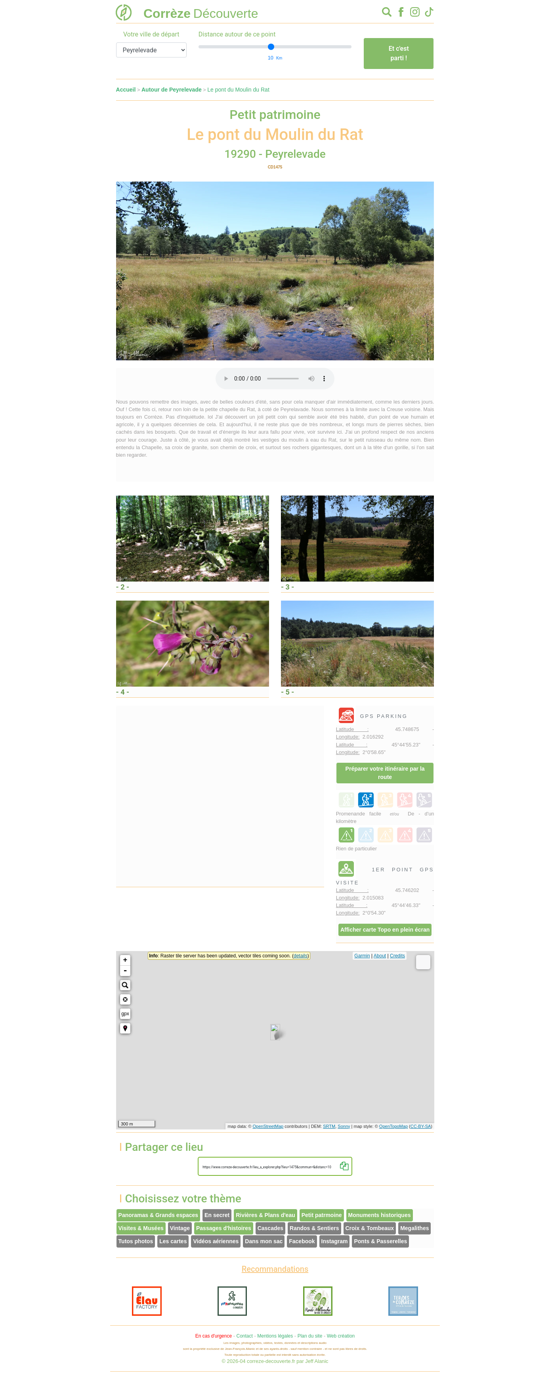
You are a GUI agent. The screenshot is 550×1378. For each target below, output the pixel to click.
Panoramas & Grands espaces (158, 1215)
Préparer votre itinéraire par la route (385, 773)
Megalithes (414, 1228)
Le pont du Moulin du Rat (238, 89)
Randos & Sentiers (314, 1228)
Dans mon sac (264, 1241)
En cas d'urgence (213, 1336)
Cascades (270, 1228)
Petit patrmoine (322, 1215)
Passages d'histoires (223, 1228)
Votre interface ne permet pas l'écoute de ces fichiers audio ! (275, 378)
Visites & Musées (141, 1228)
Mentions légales (275, 1336)
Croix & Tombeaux (370, 1228)
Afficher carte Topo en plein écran (385, 929)
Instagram (334, 1241)
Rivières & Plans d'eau (265, 1215)
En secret (216, 1215)
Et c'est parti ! (399, 53)
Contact (244, 1336)
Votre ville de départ (151, 34)
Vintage (180, 1228)
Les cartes (173, 1241)
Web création (341, 1336)
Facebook (302, 1241)
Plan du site (310, 1336)
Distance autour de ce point (237, 34)
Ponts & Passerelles (380, 1241)
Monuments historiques (379, 1215)
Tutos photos (135, 1241)
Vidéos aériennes (216, 1241)
